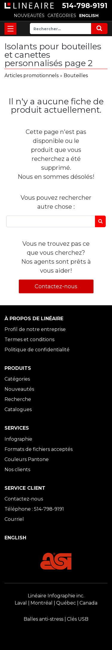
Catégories (17, 379)
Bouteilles (76, 75)
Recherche (17, 399)
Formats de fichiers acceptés (38, 449)
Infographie (18, 439)
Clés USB (77, 619)
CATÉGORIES (61, 15)
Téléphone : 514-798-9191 (34, 509)
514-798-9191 (85, 5)
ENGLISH (89, 15)
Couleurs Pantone (26, 459)
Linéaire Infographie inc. (56, 596)
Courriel (14, 519)
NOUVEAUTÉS (29, 15)
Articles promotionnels (31, 75)
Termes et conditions (29, 339)
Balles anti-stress (43, 619)
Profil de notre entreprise (35, 329)
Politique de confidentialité (37, 350)
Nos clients (17, 469)
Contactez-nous (56, 286)
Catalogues (18, 409)
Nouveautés (19, 389)
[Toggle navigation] (10, 29)
